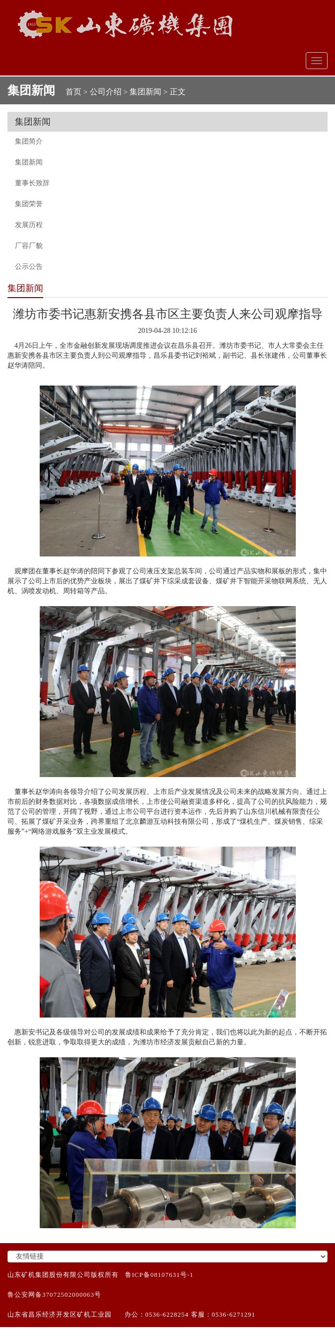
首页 (73, 91)
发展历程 (29, 225)
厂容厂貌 (29, 245)
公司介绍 (106, 91)
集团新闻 (145, 91)
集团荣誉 (29, 204)
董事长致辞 (32, 183)
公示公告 (29, 266)
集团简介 (29, 141)
